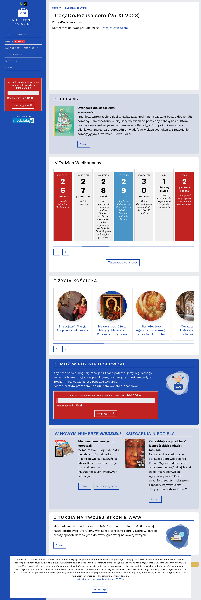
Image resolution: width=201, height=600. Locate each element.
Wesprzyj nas (23, 105)
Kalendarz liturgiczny (21, 48)
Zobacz (84, 144)
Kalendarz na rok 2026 (123, 262)
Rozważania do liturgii (75, 7)
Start (55, 7)
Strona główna (16, 34)
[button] (56, 252)
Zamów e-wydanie (106, 486)
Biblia (15, 41)
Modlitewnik (14, 54)
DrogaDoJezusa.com (114, 28)
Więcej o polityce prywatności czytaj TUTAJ (100, 579)
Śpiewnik (11, 61)
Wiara (9, 67)
